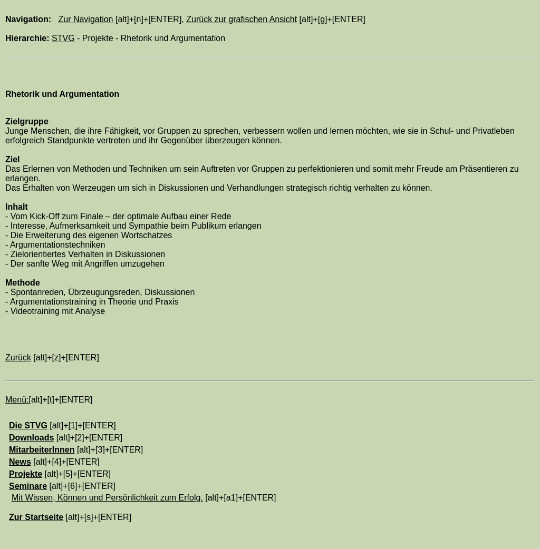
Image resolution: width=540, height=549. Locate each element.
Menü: (16, 399)
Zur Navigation (85, 19)
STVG (63, 38)
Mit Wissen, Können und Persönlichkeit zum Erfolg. (107, 497)
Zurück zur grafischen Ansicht (241, 19)
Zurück (18, 357)
